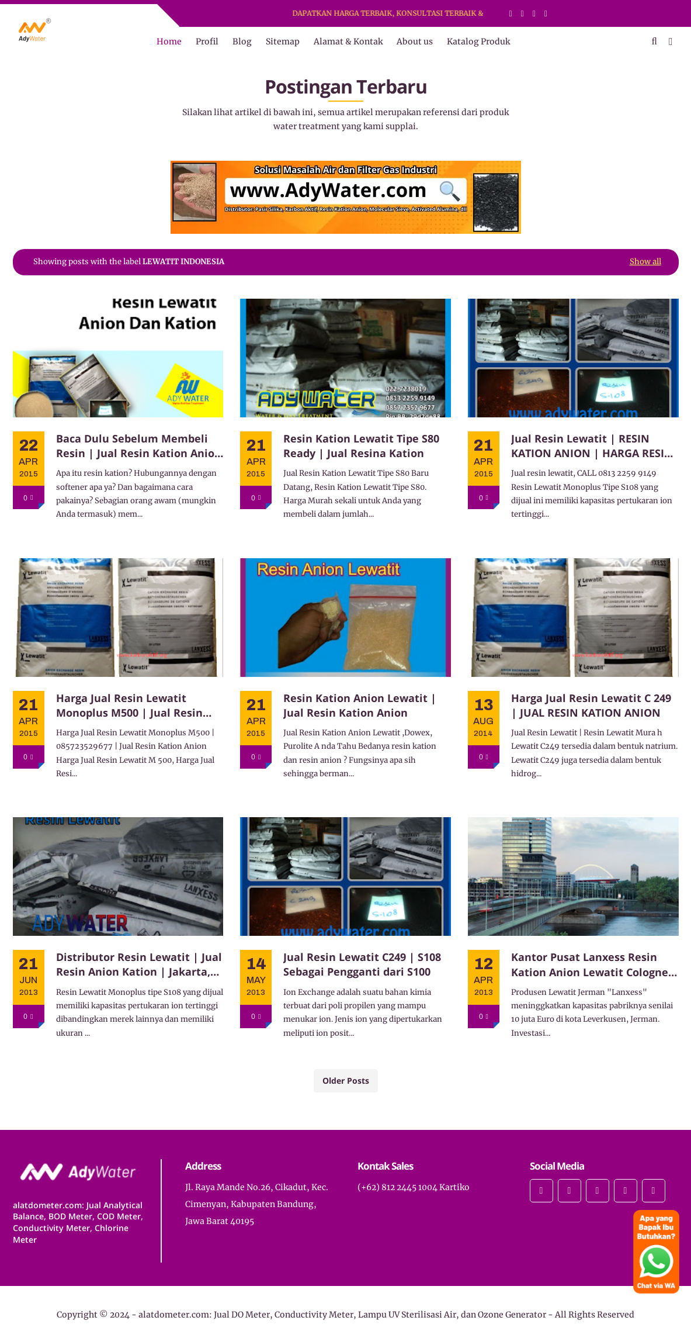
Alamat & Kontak (348, 41)
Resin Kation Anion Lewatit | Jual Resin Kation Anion (359, 705)
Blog (242, 41)
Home (169, 41)
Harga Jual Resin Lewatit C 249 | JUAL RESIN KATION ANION (591, 705)
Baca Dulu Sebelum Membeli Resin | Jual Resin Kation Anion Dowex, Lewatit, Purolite (138, 446)
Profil (207, 41)
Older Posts (345, 1080)
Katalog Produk (478, 41)
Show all (645, 262)
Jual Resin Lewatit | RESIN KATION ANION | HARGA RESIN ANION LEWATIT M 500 (592, 446)
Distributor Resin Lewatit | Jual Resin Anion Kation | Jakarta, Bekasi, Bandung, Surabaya (139, 964)
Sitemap (283, 41)
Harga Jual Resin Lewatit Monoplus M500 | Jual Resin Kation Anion (129, 705)
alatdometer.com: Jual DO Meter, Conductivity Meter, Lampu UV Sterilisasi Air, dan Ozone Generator (342, 1314)
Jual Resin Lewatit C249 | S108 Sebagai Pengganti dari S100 (362, 964)
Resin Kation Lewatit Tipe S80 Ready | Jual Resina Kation (361, 445)
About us (415, 41)
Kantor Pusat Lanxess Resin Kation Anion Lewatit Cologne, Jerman (591, 964)
